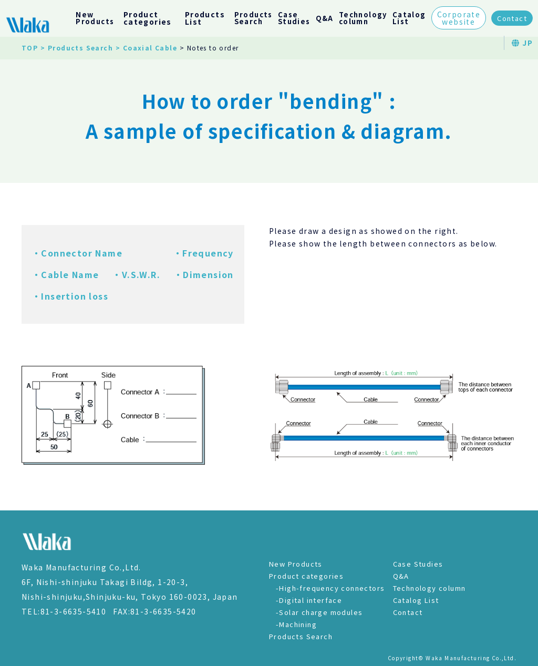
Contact (512, 18)
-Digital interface (309, 600)
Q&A (325, 18)
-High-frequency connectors (330, 588)
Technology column (429, 588)
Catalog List (416, 600)
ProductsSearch (253, 17)
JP (522, 42)
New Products (296, 564)
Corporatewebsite (459, 18)
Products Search (301, 636)
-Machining (296, 624)
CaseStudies (294, 17)
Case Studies (418, 564)
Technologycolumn (363, 17)
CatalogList (409, 17)
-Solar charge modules (319, 612)
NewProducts (95, 17)
